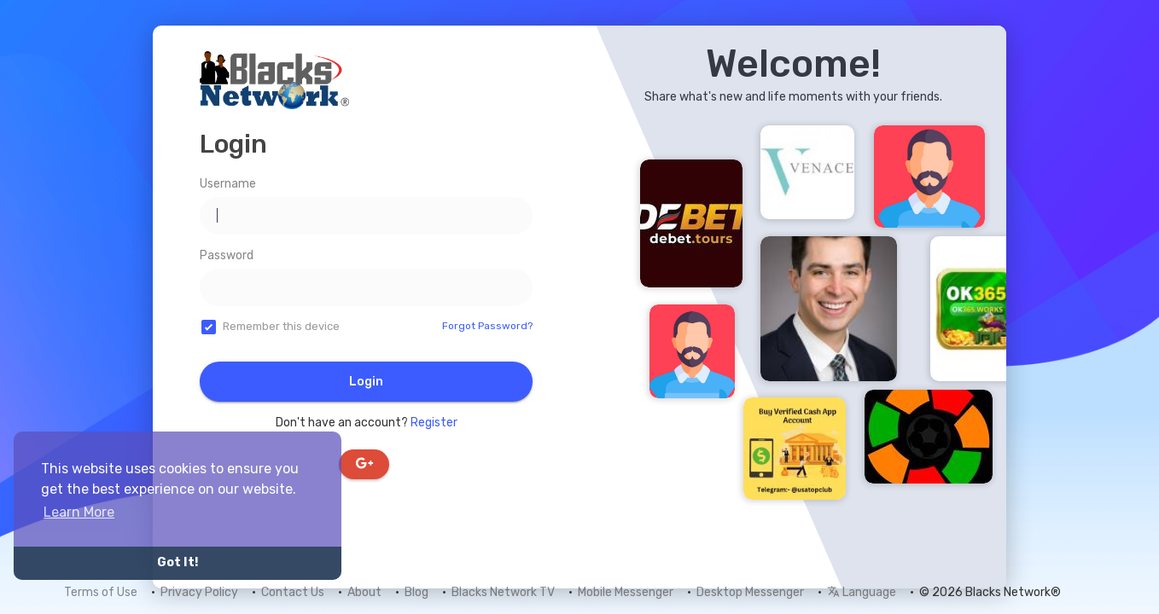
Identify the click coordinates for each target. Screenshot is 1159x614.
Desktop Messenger (750, 592)
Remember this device (281, 326)
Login (366, 381)
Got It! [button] (177, 562)
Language (861, 592)
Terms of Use (100, 592)
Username (228, 184)
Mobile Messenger (625, 592)
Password (226, 255)
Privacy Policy (199, 592)
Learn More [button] (79, 512)
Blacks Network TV (503, 592)
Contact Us (292, 592)
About (364, 592)
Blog (416, 592)
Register (434, 422)
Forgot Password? (487, 326)
